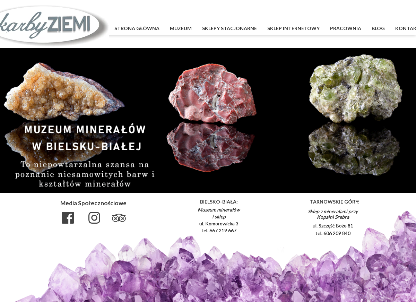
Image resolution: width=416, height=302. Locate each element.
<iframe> (385, 225)
